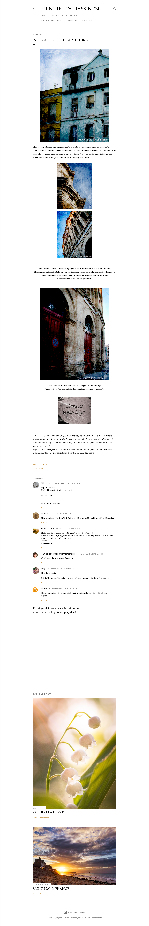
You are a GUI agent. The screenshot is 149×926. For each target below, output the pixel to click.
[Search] (114, 8)
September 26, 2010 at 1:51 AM (67, 529)
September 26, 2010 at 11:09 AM (92, 554)
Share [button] (35, 464)
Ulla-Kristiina (47, 483)
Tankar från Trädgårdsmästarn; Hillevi (59, 553)
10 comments (45, 894)
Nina (43, 513)
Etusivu (46, 20)
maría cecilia (47, 528)
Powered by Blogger (74, 912)
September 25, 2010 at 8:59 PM (60, 514)
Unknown (46, 588)
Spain (41, 468)
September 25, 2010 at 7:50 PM (68, 483)
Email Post (44, 464)
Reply (44, 508)
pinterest (87, 20)
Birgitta (45, 568)
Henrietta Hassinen (70, 8)
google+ (57, 20)
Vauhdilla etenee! (50, 812)
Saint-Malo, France (51, 888)
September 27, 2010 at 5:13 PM (63, 569)
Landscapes (72, 20)
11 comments (45, 818)
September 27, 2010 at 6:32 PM (65, 589)
